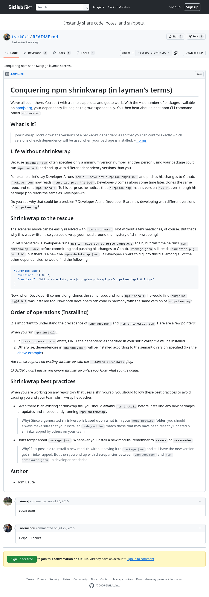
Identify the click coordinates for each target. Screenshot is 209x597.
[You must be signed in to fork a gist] (196, 37)
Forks (85, 53)
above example (29, 352)
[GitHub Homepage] (91, 585)
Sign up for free (22, 559)
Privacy (41, 579)
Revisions (35, 53)
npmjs (141, 140)
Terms (30, 579)
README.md (45, 37)
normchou (27, 528)
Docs (94, 579)
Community (80, 579)
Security (54, 579)
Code (11, 53)
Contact (105, 579)
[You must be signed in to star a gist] (175, 37)
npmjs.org (24, 107)
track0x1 (20, 37)
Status (66, 579)
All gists (98, 7)
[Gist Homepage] (20, 7)
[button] (175, 53)
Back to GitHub (119, 7)
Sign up (192, 7)
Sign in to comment (140, 559)
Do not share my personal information (159, 579)
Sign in (175, 7)
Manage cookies (123, 579)
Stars (62, 53)
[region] (104, 285)
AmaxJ (24, 501)
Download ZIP (194, 53)
